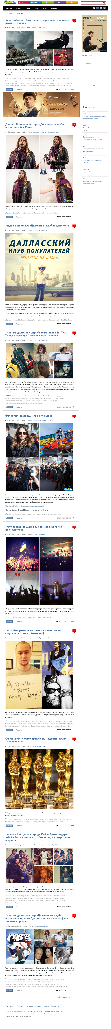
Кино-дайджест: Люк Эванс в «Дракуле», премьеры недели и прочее (37, 21)
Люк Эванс (67, 85)
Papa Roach (47, 896)
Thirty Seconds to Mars (53, 514)
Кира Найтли (37, 78)
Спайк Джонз (53, 819)
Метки (8, 78)
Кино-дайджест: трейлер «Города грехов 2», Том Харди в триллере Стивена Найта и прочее (35, 334)
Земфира (57, 721)
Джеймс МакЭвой (63, 78)
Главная (11, 13)
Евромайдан (41, 514)
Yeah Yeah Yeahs (10, 898)
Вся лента (9, 8)
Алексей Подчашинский (41, 638)
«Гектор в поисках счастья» (36, 85)
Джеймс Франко (21, 81)
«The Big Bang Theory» (35, 900)
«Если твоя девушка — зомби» (15, 85)
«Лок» (61, 398)
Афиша (36, 8)
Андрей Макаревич (31, 721)
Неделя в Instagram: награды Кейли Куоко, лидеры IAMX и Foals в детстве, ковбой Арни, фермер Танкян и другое (38, 837)
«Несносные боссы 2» (54, 85)
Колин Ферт (53, 401)
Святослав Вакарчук (66, 723)
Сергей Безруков (10, 723)
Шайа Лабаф (27, 78)
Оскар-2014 (62, 822)
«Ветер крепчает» (46, 398)
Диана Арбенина (60, 900)
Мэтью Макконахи (33, 979)
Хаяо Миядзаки (34, 398)
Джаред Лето (19, 13)
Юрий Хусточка (67, 721)
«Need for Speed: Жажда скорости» (35, 401)
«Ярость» (45, 83)
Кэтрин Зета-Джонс (19, 979)
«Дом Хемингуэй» (58, 81)
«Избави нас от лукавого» (14, 401)
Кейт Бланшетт (18, 819)
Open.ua (50, 420)
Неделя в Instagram (52, 898)
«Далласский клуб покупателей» (33, 213)
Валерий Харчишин (12, 726)
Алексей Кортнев (60, 726)
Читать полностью (63, 89)
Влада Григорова (53, 132)
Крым (69, 726)
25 (74, 526)
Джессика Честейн (49, 78)
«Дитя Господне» (56, 83)
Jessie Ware (16, 896)
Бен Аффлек (21, 982)
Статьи (28, 8)
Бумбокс (39, 896)
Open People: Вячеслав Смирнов (92, 139)
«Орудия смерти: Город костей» (16, 984)
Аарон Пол (37, 396)
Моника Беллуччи (62, 986)
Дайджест (19, 8)
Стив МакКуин (10, 822)
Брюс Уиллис (17, 78)
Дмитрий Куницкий (40, 132)
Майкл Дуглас (59, 979)
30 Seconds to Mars (19, 514)
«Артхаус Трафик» (52, 213)
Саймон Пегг (9, 81)
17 (74, 738)
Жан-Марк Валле (66, 320)
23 (74, 416)
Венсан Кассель (10, 982)
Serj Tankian (25, 896)
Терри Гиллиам (36, 83)
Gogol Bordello (22, 900)
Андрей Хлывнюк (47, 726)
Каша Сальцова (43, 723)
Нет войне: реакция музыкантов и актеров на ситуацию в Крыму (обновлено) (33, 631)
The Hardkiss (22, 723)
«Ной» (56, 398)
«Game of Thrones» (34, 81)
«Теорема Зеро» (24, 83)
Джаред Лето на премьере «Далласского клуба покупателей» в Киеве (34, 126)
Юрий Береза (56, 845)
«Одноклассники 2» (34, 984)
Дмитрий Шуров (18, 721)
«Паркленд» (55, 984)
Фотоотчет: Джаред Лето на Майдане (28, 415)
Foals (62, 898)
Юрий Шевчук (25, 726)
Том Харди (28, 396)
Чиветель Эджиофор (24, 822)
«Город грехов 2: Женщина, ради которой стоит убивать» (24, 403)
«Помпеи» (46, 984)
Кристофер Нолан (47, 979)
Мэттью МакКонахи (19, 320)
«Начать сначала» (11, 83)
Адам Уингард (67, 83)
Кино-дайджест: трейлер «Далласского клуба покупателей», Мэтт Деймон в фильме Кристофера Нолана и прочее (36, 918)
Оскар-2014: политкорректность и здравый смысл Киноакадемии (35, 740)
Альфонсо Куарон (66, 819)
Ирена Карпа (35, 726)
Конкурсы (54, 8)
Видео (45, 8)
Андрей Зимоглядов (38, 27)
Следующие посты (65, 997)
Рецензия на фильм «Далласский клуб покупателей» (37, 225)
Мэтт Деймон (31, 982)
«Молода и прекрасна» (45, 982)
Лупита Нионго (52, 822)
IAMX (33, 896)
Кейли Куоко (9, 903)
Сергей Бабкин (40, 898)
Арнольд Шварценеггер (25, 898)
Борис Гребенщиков (46, 721)
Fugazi (17, 903)
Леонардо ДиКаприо (39, 822)
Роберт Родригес (18, 396)
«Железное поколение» (13, 986)
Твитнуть (19, 89)
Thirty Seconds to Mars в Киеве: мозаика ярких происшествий (33, 528)
